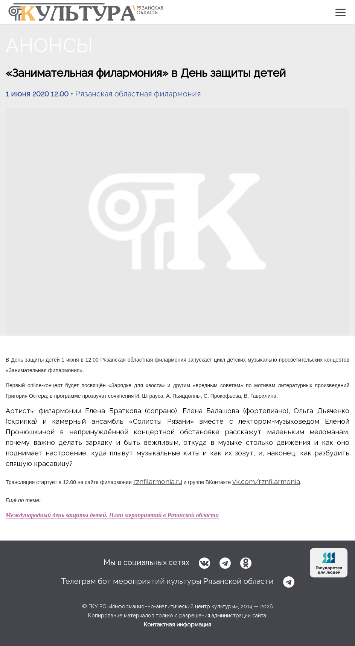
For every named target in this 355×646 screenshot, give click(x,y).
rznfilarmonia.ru (157, 482)
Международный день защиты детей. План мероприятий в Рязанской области (112, 515)
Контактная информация (177, 624)
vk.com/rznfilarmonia (266, 482)
